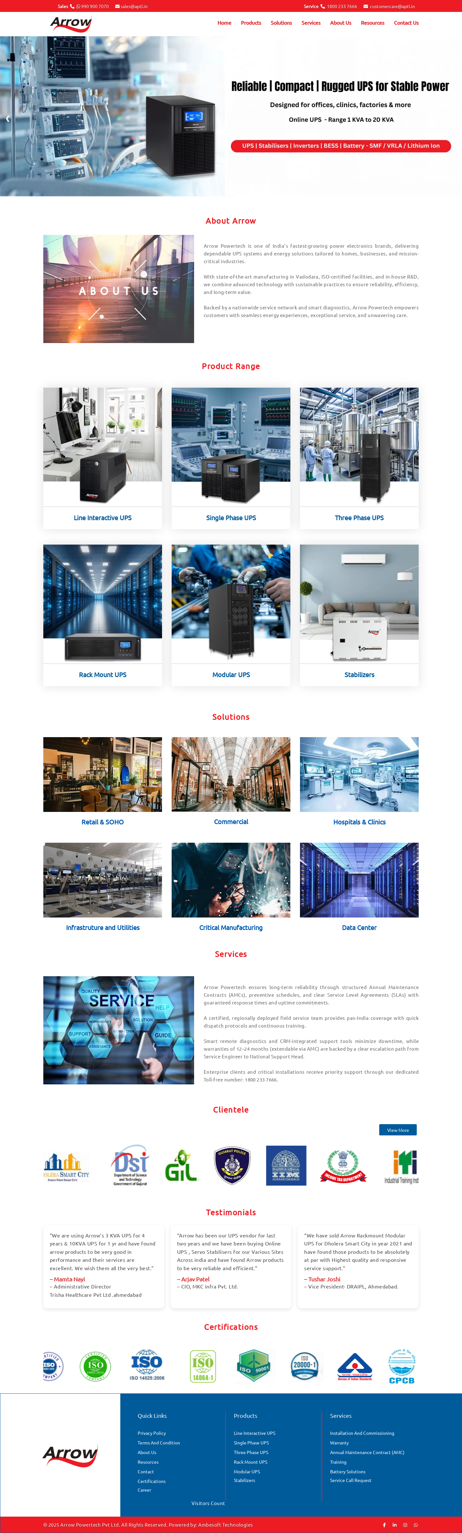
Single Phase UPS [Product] (231, 524)
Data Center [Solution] (359, 933)
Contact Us (406, 22)
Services (311, 22)
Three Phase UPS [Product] (359, 524)
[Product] (102, 452)
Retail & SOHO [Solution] (102, 828)
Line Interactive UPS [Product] (103, 524)
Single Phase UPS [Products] (251, 1442)
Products (251, 22)
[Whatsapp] (416, 1525)
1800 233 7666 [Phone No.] (342, 6)
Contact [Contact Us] (146, 1471)
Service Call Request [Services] (351, 1480)
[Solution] (102, 780)
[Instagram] (405, 1525)
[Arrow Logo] (80, 24)
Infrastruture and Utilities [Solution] (103, 933)
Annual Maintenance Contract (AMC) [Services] (367, 1452)
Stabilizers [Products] (244, 1480)
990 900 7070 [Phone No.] (95, 6)
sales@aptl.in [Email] (134, 6)
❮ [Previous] (7, 118)
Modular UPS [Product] (231, 680)
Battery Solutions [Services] (347, 1471)
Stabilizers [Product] (359, 680)
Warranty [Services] (339, 1442)
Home (224, 22)
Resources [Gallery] (148, 1462)
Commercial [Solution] (231, 827)
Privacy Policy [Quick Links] (152, 1433)
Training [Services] (338, 1462)
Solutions (281, 22)
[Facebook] (384, 1525)
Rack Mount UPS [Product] (102, 680)
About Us (340, 22)
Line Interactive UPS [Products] (254, 1433)
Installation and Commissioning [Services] (362, 1433)
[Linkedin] (395, 1525)
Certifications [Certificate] (152, 1481)
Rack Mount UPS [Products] (250, 1462)
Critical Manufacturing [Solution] (231, 933)
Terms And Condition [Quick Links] (159, 1442)
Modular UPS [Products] (247, 1471)
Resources (372, 22)
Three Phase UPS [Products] (251, 1452)
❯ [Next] (454, 118)
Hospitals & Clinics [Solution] (359, 828)
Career (144, 1490)
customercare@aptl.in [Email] (392, 6)
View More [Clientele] (398, 1136)
